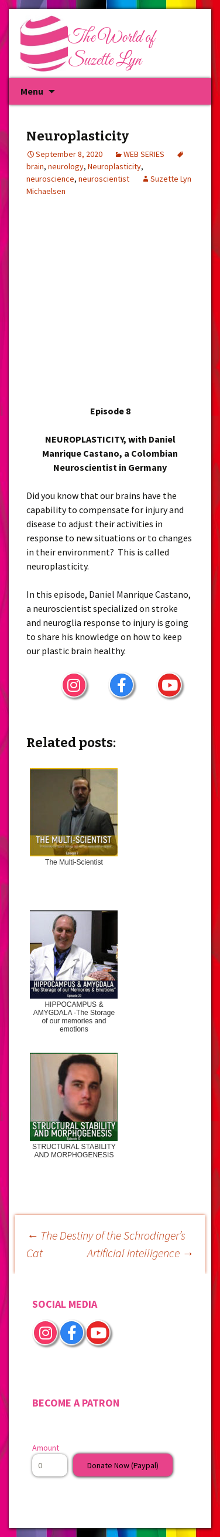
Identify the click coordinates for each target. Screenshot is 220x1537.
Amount (45, 1447)
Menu (31, 91)
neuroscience (50, 178)
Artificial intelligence (140, 1252)
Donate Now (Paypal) (123, 1465)
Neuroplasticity (114, 166)
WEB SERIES (143, 154)
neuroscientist (103, 178)
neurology (66, 166)
